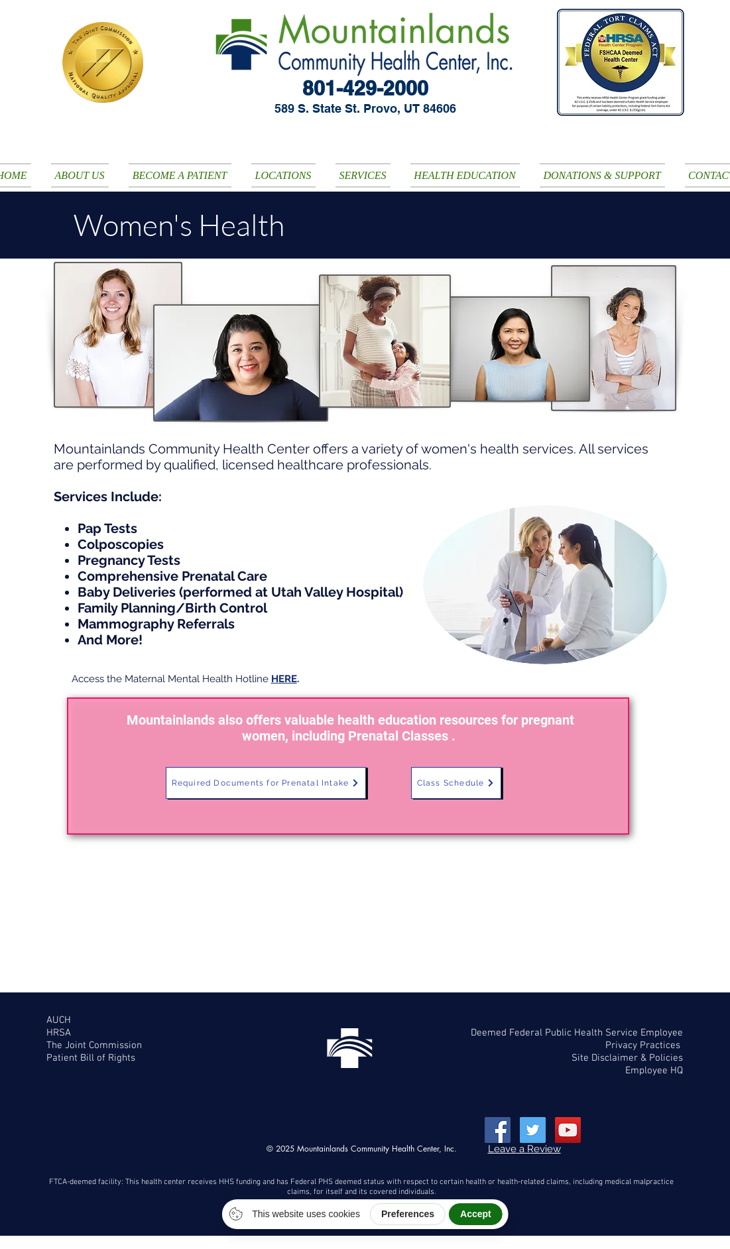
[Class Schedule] (456, 783)
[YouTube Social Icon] (568, 1130)
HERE (284, 679)
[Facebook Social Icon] (498, 1130)
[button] (80, 175)
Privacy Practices (644, 1045)
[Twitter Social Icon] (533, 1130)
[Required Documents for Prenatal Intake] (266, 783)
